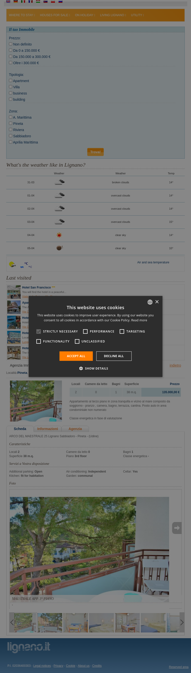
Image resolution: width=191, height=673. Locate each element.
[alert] (95, 336)
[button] (95, 368)
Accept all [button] (76, 356)
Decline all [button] (114, 356)
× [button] (157, 302)
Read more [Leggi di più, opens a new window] (139, 320)
